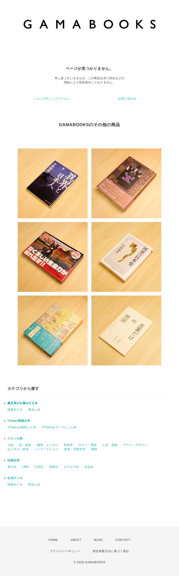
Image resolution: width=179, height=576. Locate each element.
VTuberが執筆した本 (21, 427)
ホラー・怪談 (88, 445)
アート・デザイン (135, 445)
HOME (53, 540)
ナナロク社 (71, 466)
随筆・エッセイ (47, 445)
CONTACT (122, 540)
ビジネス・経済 (18, 449)
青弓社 (12, 466)
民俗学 (68, 445)
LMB (25, 466)
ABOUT (76, 540)
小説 (10, 445)
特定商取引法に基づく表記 (111, 551)
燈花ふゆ (34, 409)
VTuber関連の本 (18, 420)
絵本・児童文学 (75, 449)
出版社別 (13, 460)
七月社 (38, 466)
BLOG (98, 540)
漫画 (94, 449)
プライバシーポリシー (65, 551)
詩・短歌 (25, 445)
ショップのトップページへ (52, 98)
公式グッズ (15, 478)
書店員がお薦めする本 (22, 403)
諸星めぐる (15, 409)
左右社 (89, 466)
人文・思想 (110, 445)
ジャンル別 (15, 438)
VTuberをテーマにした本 (59, 427)
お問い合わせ (127, 98)
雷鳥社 (53, 466)
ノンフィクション (46, 449)
